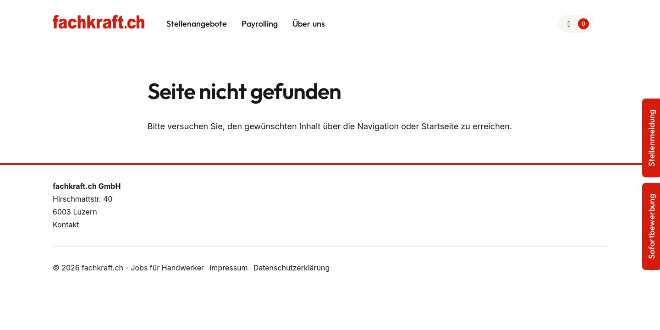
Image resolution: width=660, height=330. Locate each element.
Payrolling (260, 23)
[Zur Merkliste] (576, 24)
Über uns (308, 23)
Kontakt (66, 224)
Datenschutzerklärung (291, 267)
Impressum (228, 267)
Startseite (439, 126)
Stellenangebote (196, 23)
